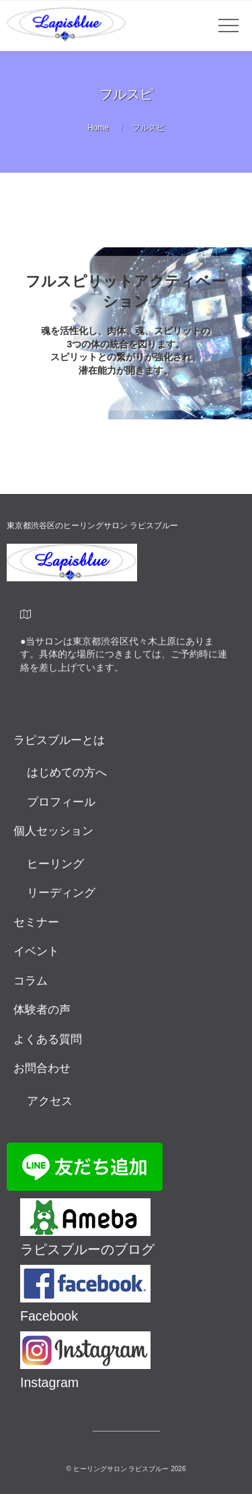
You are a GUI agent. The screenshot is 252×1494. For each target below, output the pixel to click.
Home (98, 127)
